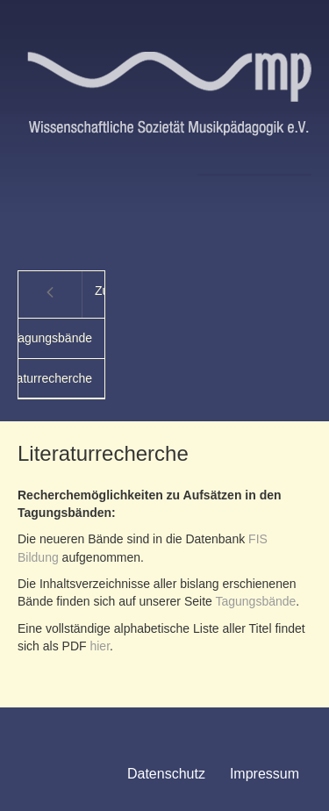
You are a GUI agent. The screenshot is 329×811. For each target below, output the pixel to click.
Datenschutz (166, 773)
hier (99, 646)
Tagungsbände (255, 601)
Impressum (264, 773)
